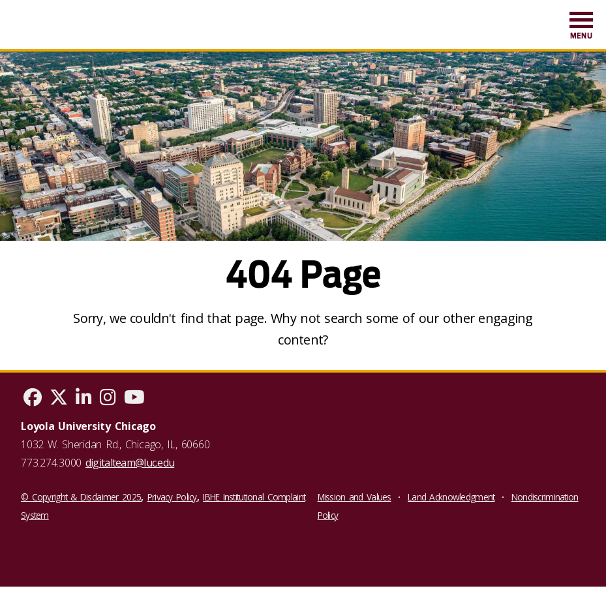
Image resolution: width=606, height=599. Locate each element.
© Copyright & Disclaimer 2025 (81, 497)
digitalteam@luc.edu (129, 462)
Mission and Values (354, 497)
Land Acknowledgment (451, 497)
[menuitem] (581, 26)
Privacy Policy (172, 497)
